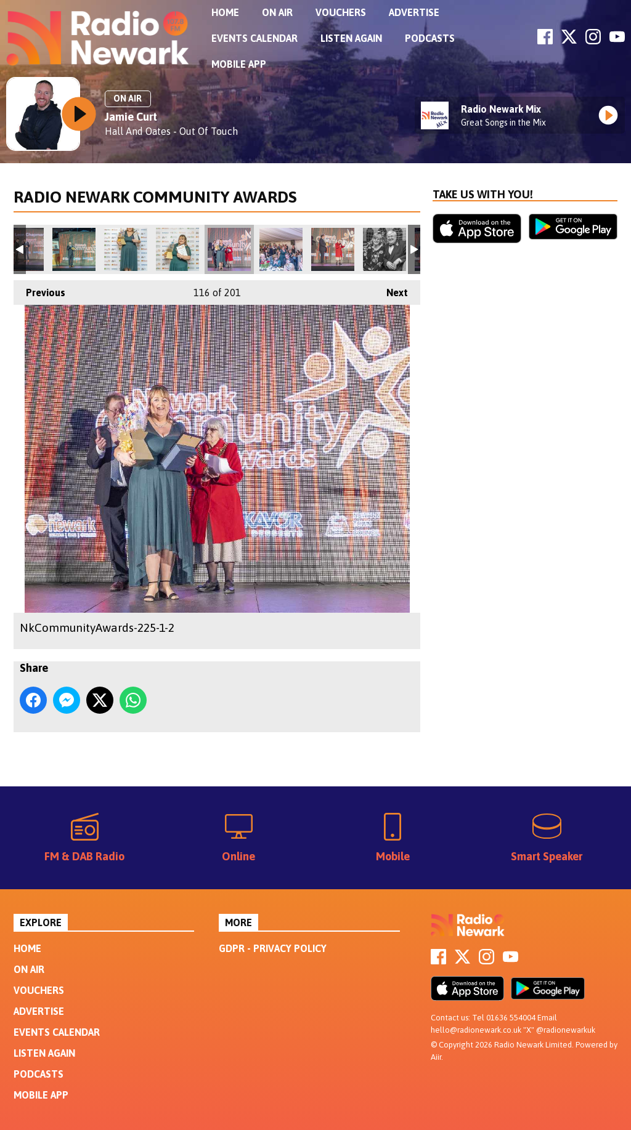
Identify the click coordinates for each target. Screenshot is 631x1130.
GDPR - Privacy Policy (273, 948)
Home (225, 12)
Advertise (414, 12)
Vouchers (341, 12)
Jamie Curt (131, 116)
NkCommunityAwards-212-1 (384, 249)
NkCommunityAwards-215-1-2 (332, 249)
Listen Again (351, 38)
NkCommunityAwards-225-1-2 (229, 249)
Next (391, 289)
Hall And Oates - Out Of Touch (171, 131)
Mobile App (238, 64)
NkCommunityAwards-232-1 (74, 249)
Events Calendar (254, 38)
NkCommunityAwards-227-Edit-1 (125, 249)
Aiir (436, 1057)
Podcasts (430, 38)
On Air (277, 12)
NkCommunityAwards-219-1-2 (281, 249)
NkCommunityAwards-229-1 (177, 249)
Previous (39, 289)
